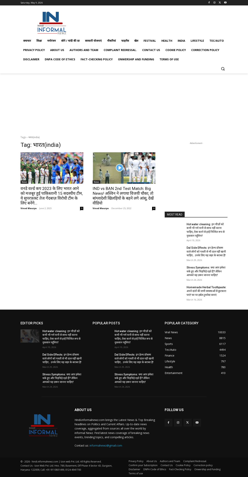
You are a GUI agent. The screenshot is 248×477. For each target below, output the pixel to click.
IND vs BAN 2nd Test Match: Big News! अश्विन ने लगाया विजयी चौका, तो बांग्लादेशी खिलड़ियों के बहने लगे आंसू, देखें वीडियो (123, 195)
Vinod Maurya (29, 208)
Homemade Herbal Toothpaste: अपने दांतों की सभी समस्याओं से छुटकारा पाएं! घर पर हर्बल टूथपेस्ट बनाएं (206, 291)
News (24, 182)
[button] (222, 68)
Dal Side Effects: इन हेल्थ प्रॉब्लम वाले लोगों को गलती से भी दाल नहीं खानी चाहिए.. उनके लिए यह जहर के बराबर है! (206, 251)
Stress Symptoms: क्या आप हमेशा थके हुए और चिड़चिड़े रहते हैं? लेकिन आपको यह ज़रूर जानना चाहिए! (206, 271)
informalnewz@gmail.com (106, 445)
